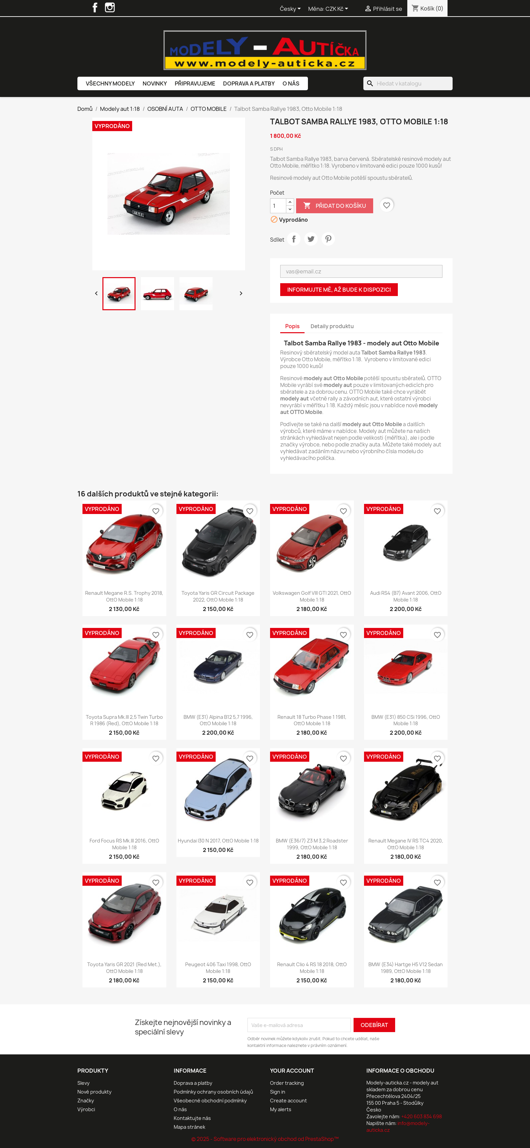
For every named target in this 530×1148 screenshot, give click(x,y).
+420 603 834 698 (421, 1116)
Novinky (155, 83)
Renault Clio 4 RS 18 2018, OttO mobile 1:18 (312, 967)
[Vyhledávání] (408, 83)
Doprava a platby (249, 83)
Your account (292, 1070)
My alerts (280, 1109)
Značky (85, 1100)
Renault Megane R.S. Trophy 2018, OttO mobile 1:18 (124, 596)
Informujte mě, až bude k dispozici (339, 289)
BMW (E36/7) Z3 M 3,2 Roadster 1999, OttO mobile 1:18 (312, 844)
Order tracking (287, 1083)
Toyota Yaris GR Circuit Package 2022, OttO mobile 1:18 (218, 596)
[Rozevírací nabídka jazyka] (291, 9)
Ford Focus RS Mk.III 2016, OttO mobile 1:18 (124, 844)
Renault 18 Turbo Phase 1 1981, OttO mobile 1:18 (312, 720)
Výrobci (86, 1109)
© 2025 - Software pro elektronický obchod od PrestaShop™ (265, 1139)
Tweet (311, 239)
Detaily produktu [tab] (332, 326)
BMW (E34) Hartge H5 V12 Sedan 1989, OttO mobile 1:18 (405, 967)
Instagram (110, 7)
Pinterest (328, 239)
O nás (291, 83)
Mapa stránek (189, 1127)
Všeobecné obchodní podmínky (210, 1100)
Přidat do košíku (334, 205)
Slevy (83, 1083)
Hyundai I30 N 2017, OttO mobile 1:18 (218, 840)
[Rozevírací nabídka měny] (338, 9)
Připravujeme (195, 83)
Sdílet (293, 239)
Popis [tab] (292, 326)
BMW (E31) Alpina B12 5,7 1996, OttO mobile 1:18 (218, 720)
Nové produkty (94, 1092)
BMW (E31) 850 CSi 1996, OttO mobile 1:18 (405, 720)
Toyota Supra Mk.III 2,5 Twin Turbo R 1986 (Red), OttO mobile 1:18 (124, 720)
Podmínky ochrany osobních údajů (213, 1092)
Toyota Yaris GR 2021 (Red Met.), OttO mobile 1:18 (124, 967)
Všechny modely (110, 83)
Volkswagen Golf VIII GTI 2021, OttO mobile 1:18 (312, 596)
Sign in (277, 1092)
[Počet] (278, 205)
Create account (288, 1100)
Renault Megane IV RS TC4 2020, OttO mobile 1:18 (405, 844)
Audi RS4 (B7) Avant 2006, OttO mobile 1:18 (405, 596)
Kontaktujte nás (192, 1118)
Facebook (95, 7)
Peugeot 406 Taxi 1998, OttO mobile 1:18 (218, 967)
